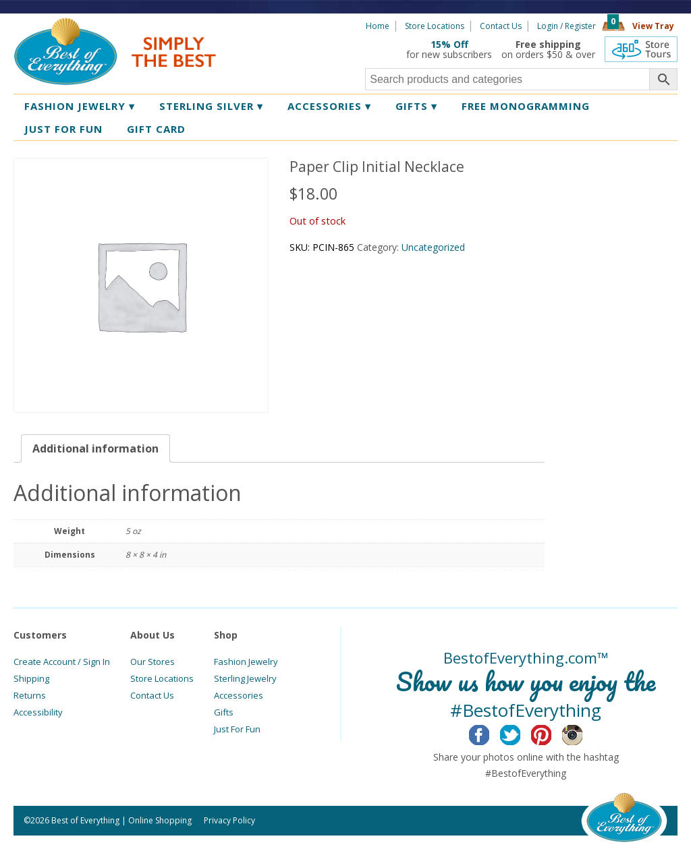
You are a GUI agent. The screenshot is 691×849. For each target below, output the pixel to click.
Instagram (582, 733)
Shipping (31, 678)
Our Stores (152, 661)
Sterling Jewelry (245, 678)
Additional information (95, 448)
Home (377, 26)
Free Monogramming (526, 106)
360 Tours (641, 49)
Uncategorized (433, 247)
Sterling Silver (211, 106)
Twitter (520, 733)
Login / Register (566, 26)
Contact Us (501, 26)
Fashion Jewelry (79, 106)
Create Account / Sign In (61, 661)
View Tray (653, 26)
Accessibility (38, 712)
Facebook (489, 733)
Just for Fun (63, 129)
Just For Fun (237, 729)
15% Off (449, 44)
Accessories (329, 106)
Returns (29, 695)
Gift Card (156, 129)
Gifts (416, 106)
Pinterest (551, 733)
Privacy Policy (229, 820)
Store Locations (434, 26)
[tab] (95, 448)
